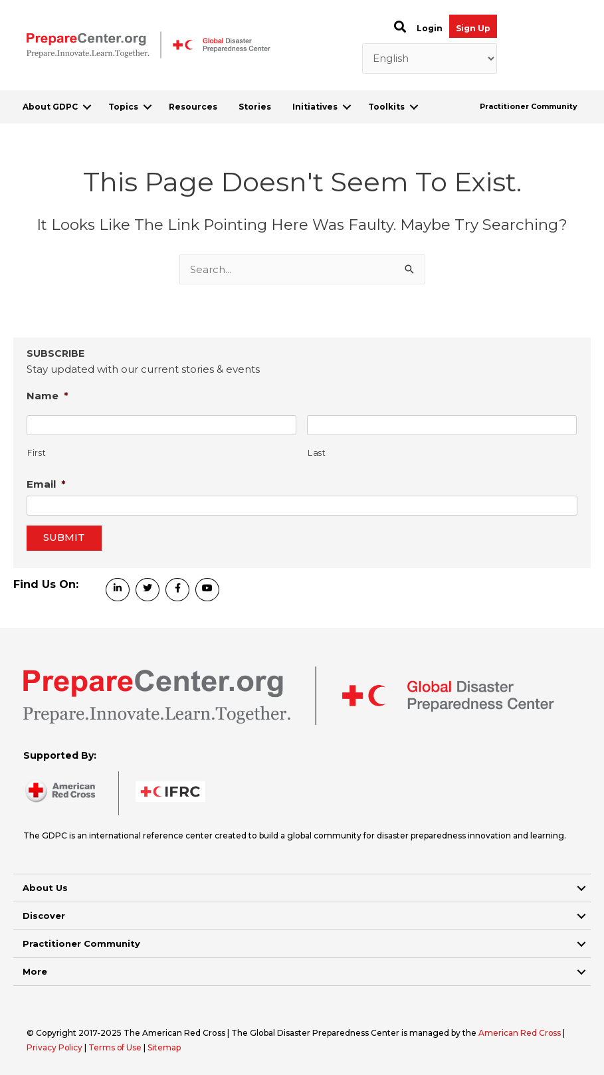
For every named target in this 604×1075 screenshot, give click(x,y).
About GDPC (50, 107)
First (36, 453)
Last (317, 453)
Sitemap (165, 1047)
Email (46, 484)
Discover (44, 915)
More (35, 971)
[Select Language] (429, 58)
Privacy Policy (56, 1047)
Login (430, 28)
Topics (123, 107)
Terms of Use (116, 1047)
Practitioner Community (528, 106)
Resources (193, 107)
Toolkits (386, 107)
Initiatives (315, 107)
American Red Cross (520, 1033)
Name (47, 395)
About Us (45, 887)
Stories (255, 107)
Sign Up (473, 28)
